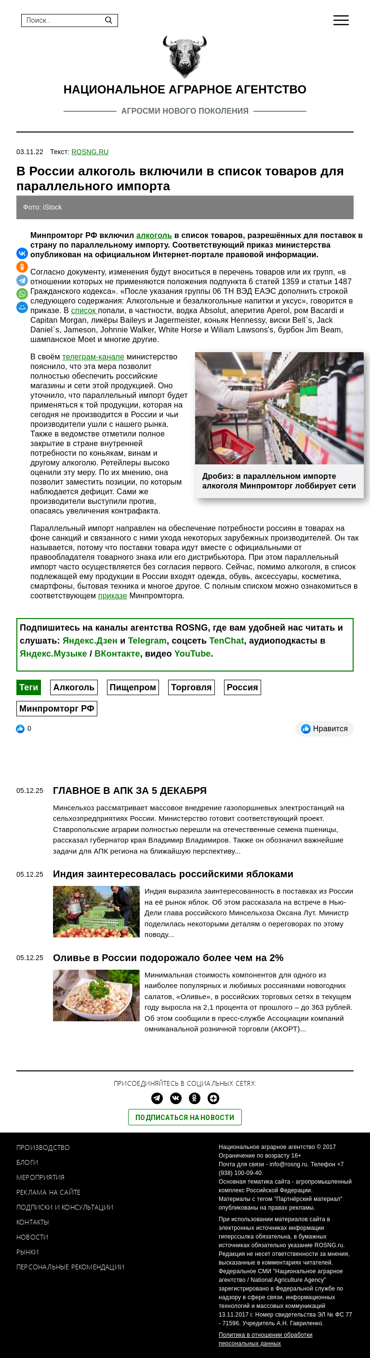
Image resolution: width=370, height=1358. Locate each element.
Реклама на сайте (48, 1192)
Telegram (147, 641)
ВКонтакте (117, 654)
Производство (43, 1147)
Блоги (27, 1162)
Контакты (33, 1221)
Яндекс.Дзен (90, 641)
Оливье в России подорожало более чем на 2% (168, 957)
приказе (112, 596)
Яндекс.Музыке (53, 654)
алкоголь (154, 235)
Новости (32, 1236)
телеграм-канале (93, 357)
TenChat (227, 641)
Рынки (27, 1251)
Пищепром (133, 687)
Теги (28, 687)
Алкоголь (73, 687)
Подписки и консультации (65, 1207)
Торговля (191, 687)
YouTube (192, 654)
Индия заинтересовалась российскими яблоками (173, 874)
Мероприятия (40, 1177)
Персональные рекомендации (70, 1266)
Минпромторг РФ (56, 708)
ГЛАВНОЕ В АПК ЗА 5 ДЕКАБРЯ (130, 790)
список (84, 310)
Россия (242, 687)
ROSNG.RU (90, 152)
